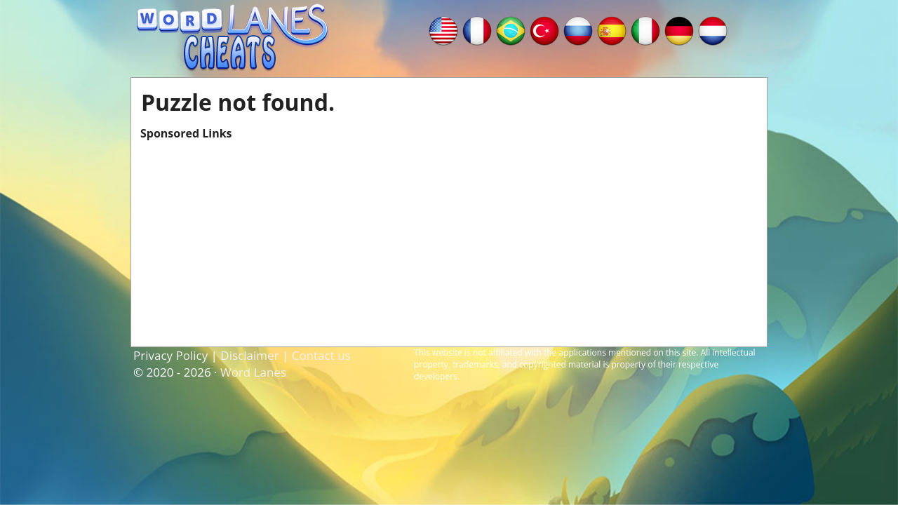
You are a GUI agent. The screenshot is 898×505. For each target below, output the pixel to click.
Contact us (321, 355)
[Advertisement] (449, 239)
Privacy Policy (170, 355)
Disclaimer (249, 355)
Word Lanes (253, 372)
